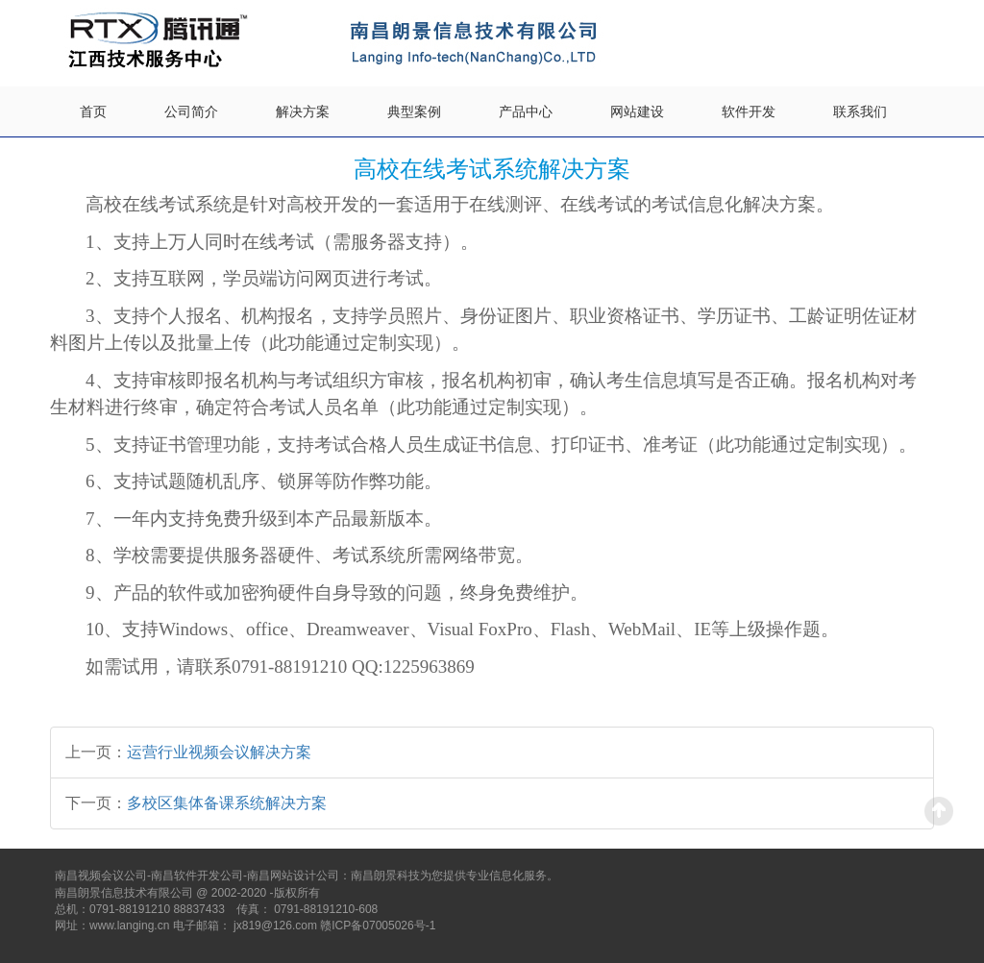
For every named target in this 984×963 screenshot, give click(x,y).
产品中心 (526, 111)
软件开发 (748, 111)
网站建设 (637, 111)
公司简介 (191, 111)
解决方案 (303, 111)
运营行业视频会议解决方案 (219, 752)
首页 (93, 111)
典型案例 (414, 111)
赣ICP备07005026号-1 (377, 925)
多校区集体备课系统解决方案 (227, 803)
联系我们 (860, 111)
